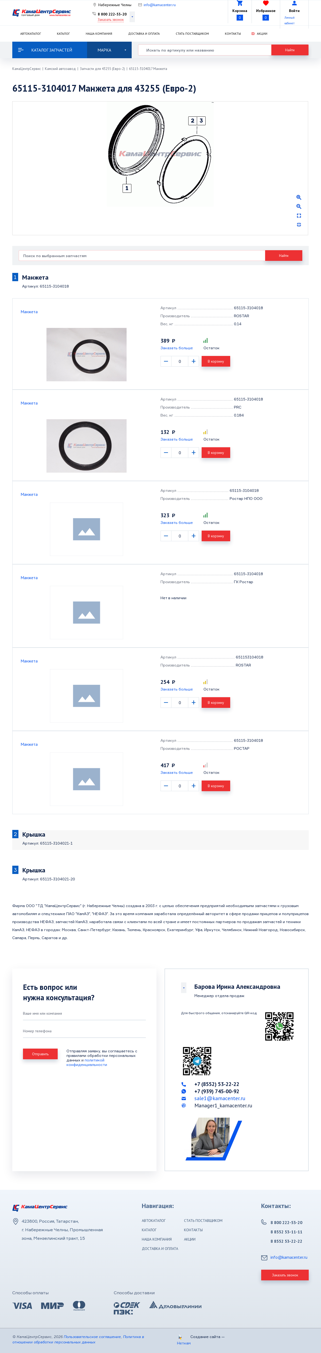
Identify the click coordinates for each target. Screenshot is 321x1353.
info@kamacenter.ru (160, 4)
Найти (290, 50)
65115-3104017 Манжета (148, 68)
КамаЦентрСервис (26, 68)
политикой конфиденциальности (86, 1062)
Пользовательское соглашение (92, 1336)
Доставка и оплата (144, 34)
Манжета (29, 311)
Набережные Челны (114, 4)
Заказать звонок (111, 19)
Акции (262, 34)
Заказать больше (176, 348)
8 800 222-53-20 (112, 14)
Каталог (63, 34)
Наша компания (99, 34)
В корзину (216, 361)
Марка (111, 50)
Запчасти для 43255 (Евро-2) (102, 68)
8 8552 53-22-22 (286, 1241)
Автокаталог (30, 34)
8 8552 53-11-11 (286, 1231)
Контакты (233, 34)
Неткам (184, 1343)
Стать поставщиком (192, 34)
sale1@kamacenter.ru (219, 1098)
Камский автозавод (60, 68)
